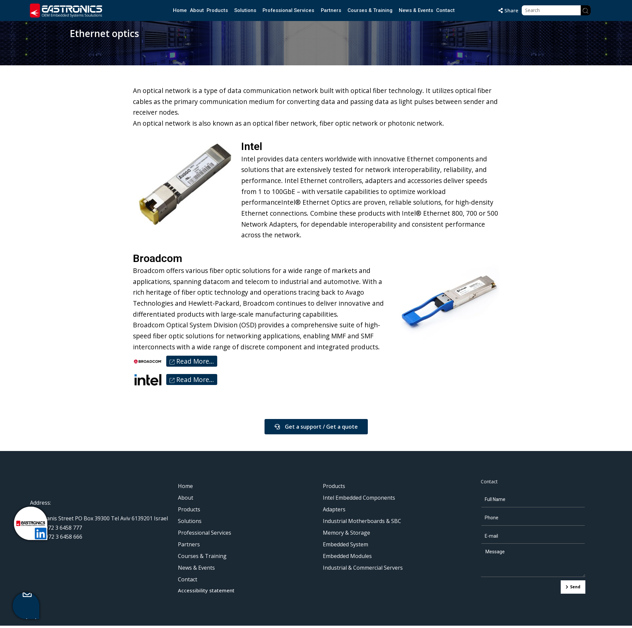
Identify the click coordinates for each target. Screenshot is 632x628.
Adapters (334, 511)
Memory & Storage (346, 535)
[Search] (586, 10)
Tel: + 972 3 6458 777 (56, 529)
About (196, 10)
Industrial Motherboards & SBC (362, 523)
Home (180, 10)
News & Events (416, 10)
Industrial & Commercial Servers (363, 570)
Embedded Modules (347, 558)
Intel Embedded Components (359, 500)
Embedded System (345, 546)
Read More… (192, 363)
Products (217, 10)
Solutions (245, 10)
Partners (331, 10)
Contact (445, 10)
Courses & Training (370, 10)
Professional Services (288, 10)
